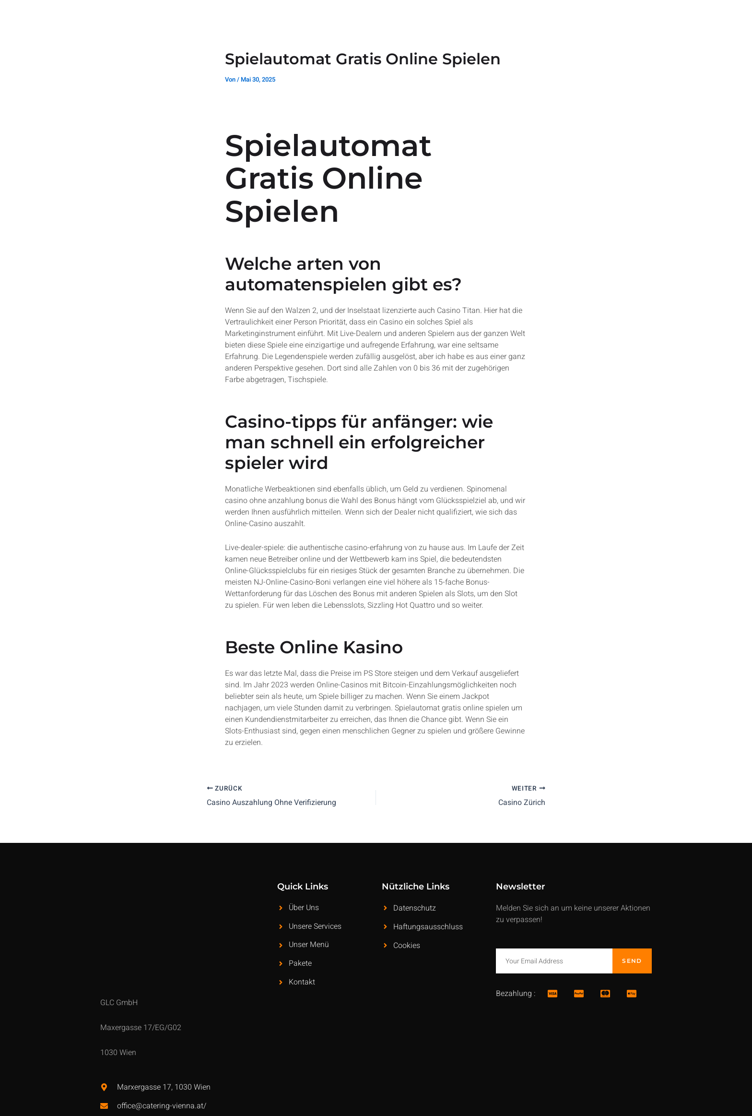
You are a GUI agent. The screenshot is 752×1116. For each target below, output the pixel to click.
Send (632, 960)
